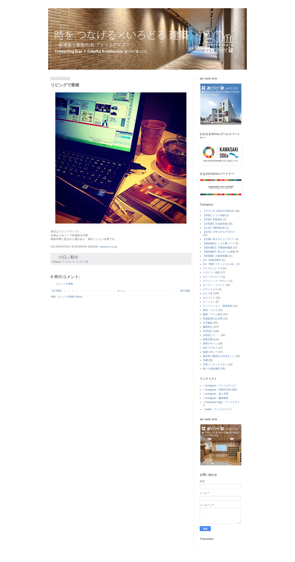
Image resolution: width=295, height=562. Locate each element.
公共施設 (208, 322)
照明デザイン (210, 343)
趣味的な (208, 326)
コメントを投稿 (64, 283)
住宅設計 (208, 331)
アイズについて (70, 261)
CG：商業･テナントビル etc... (219, 264)
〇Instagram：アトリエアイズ (219, 385)
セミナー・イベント (214, 285)
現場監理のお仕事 (212, 318)
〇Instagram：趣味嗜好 (215, 398)
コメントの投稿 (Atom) (69, 296)
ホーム (121, 290)
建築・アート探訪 (212, 314)
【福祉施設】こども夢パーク (219, 243)
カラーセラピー (211, 276)
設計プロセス (210, 347)
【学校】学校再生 (212, 219)
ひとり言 (83, 261)
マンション (209, 301)
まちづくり (209, 297)
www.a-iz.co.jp (109, 246)
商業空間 (208, 339)
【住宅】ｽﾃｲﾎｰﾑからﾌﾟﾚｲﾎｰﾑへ (219, 231)
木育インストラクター (215, 364)
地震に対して (210, 352)
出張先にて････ (211, 335)
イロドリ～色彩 (211, 272)
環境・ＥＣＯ (210, 310)
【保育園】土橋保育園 (215, 255)
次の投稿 (56, 290)
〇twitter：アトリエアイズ (217, 409)
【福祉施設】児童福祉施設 (217, 247)
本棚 (205, 360)
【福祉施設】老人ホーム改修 (219, 251)
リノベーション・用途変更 (217, 305)
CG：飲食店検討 (212, 260)
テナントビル (210, 289)
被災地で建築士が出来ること (219, 356)
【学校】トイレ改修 (214, 215)
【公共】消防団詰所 (214, 227)
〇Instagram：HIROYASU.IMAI (220, 389)
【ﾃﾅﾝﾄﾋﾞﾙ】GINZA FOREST (218, 211)
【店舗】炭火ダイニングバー (219, 239)
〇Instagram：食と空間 (215, 393)
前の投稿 (185, 290)
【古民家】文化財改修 (215, 223)
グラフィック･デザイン (216, 280)
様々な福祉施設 (211, 368)
